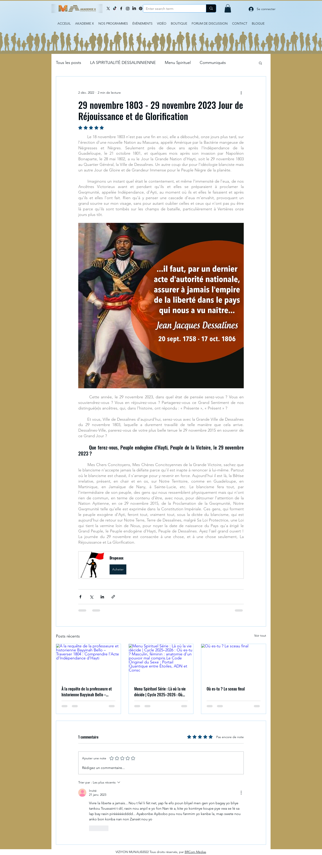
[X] (108, 8)
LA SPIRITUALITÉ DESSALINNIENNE (123, 62)
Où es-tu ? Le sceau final (226, 689)
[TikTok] (114, 8)
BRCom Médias (195, 852)
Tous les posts (68, 62)
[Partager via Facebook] (80, 597)
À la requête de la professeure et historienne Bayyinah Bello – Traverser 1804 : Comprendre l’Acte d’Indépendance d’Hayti (86, 691)
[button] (227, 8)
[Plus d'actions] (241, 92)
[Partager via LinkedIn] (102, 597)
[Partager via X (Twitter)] (91, 597)
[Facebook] (121, 8)
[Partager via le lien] (113, 597)
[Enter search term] (171, 8)
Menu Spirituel (178, 62)
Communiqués (213, 62)
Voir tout (260, 635)
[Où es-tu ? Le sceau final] (233, 662)
